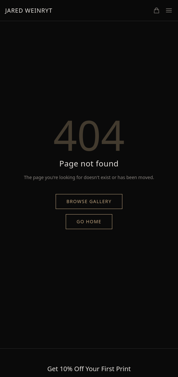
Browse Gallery (89, 201)
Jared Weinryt (28, 10)
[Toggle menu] (169, 10)
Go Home (88, 221)
